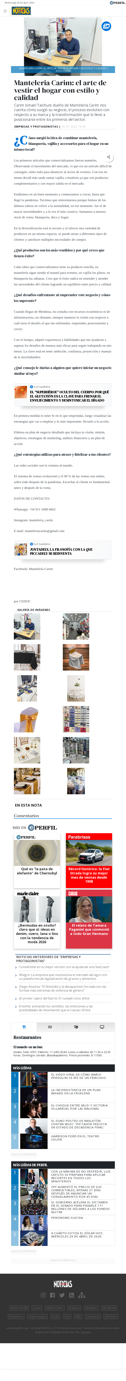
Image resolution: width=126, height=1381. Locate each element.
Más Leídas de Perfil (30, 1165)
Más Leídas (22, 1068)
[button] (108, 157)
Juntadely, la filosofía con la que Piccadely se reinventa (61, 551)
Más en (35, 827)
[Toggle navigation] (6, 10)
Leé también (42, 386)
